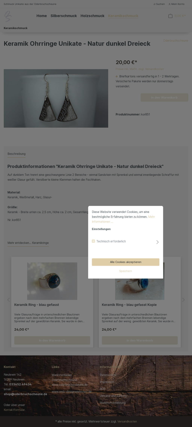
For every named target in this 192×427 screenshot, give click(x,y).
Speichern (96, 242)
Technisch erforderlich (81, 212)
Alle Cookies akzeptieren (96, 233)
